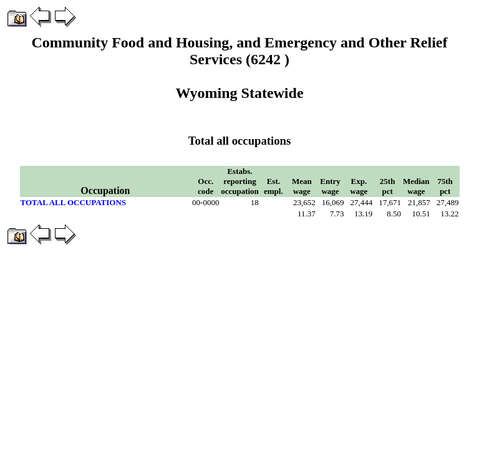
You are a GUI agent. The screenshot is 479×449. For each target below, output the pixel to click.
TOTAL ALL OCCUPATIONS (74, 202)
